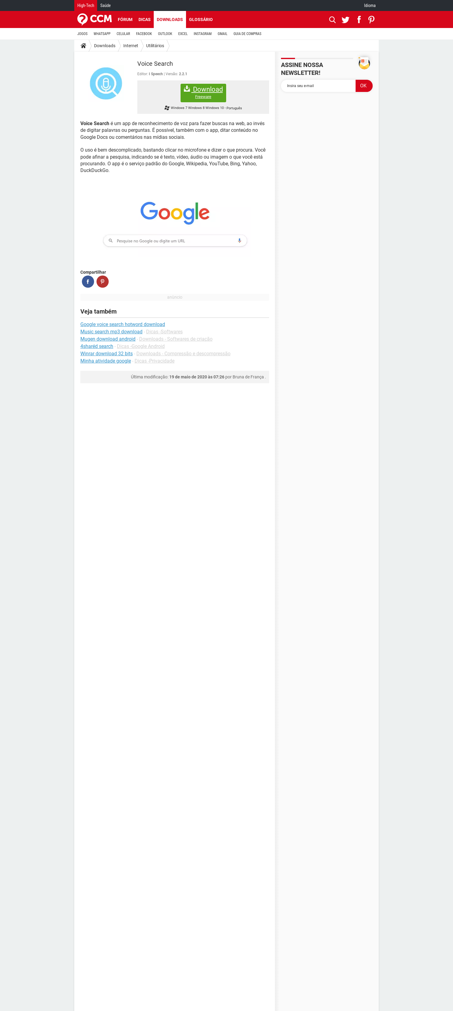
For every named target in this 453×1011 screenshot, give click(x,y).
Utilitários (155, 45)
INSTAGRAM (203, 34)
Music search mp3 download (111, 332)
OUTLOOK (165, 34)
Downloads (170, 19)
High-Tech (85, 5)
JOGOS (82, 34)
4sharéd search (96, 346)
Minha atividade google (105, 361)
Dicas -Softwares (164, 332)
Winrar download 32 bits (106, 353)
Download (203, 92)
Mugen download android (107, 339)
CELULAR (123, 34)
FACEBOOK (144, 34)
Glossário (201, 19)
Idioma (370, 5)
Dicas (145, 19)
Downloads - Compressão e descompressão (183, 353)
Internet (130, 45)
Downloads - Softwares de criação (175, 339)
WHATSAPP (102, 34)
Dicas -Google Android (141, 346)
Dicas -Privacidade (154, 361)
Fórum (125, 19)
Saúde (105, 5)
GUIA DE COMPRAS (247, 34)
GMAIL (222, 34)
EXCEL (183, 34)
